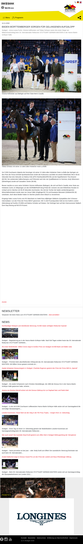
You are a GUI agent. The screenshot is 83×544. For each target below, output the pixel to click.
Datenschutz (41, 538)
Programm (17, 18)
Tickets (6, 495)
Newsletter (32, 538)
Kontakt (24, 538)
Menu (6, 18)
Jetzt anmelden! (54, 315)
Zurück (4, 302)
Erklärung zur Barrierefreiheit (57, 538)
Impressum (73, 538)
